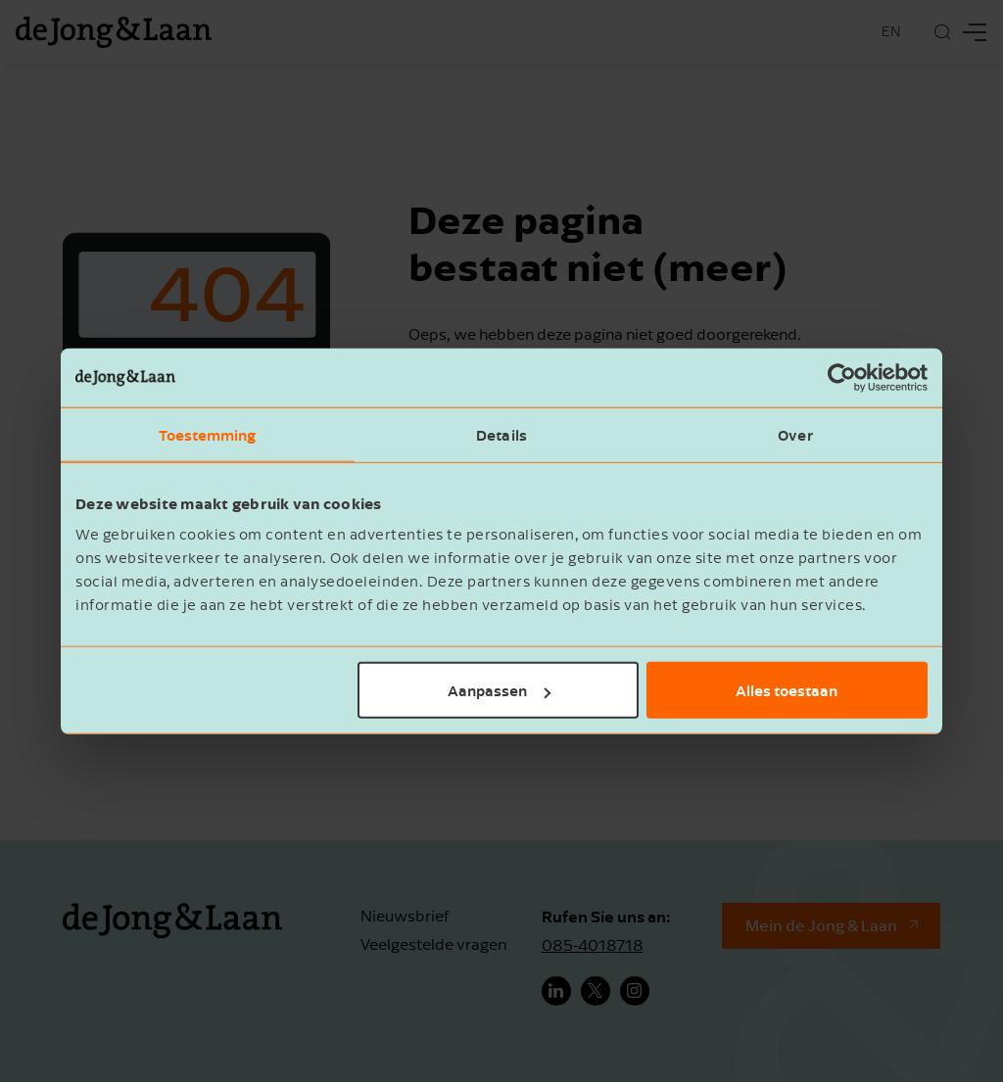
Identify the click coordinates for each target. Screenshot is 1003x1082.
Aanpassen (499, 690)
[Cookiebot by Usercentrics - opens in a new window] (842, 377)
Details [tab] (501, 434)
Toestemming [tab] (207, 434)
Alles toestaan (786, 690)
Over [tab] (795, 434)
